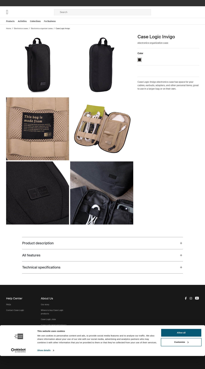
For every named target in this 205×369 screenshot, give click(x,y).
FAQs (8, 304)
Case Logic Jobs (48, 319)
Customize (181, 355)
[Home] (30, 12)
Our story (45, 304)
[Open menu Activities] (24, 21)
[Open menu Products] (12, 21)
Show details (44, 363)
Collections (35, 21)
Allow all (181, 346)
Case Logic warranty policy (53, 334)
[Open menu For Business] (51, 21)
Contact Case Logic (15, 310)
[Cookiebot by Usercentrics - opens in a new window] (18, 363)
